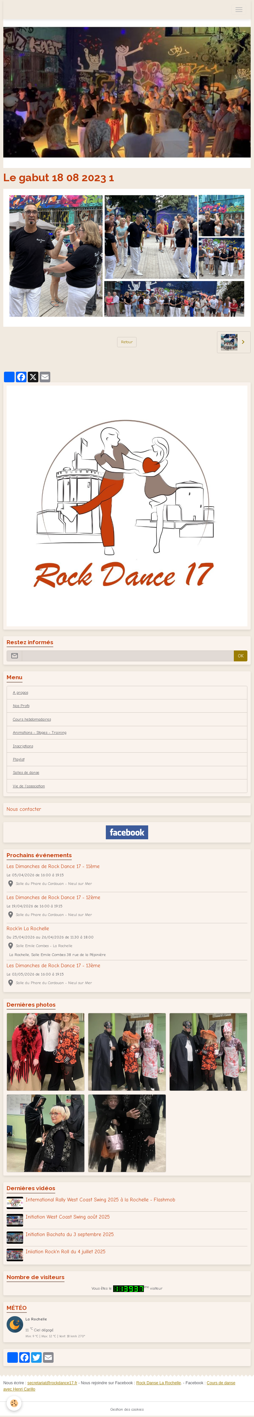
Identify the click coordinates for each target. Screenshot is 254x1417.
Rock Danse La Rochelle (158, 1383)
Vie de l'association (29, 786)
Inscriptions (23, 746)
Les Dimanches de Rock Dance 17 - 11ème (53, 866)
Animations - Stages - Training (39, 732)
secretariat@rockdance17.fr (52, 1383)
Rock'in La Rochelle (28, 929)
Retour (127, 342)
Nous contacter (24, 809)
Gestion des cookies (127, 1409)
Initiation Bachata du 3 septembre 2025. (69, 1234)
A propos (20, 692)
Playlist (18, 759)
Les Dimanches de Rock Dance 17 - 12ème (53, 897)
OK (241, 656)
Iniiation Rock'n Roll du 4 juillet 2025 (65, 1252)
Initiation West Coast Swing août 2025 (67, 1217)
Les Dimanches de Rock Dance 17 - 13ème (53, 966)
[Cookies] (14, 1403)
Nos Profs (21, 705)
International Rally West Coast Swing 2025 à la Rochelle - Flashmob (100, 1200)
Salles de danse (26, 772)
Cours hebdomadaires (32, 719)
